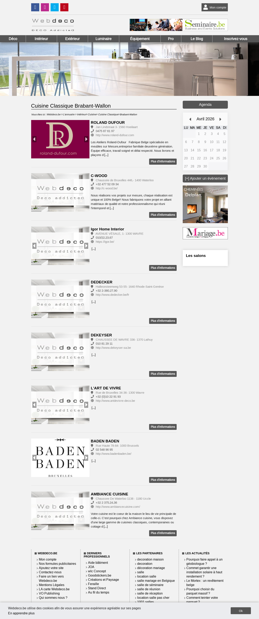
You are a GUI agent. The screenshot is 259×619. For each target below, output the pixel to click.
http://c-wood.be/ (107, 188)
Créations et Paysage (103, 580)
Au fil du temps (98, 592)
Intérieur (41, 38)
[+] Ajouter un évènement (205, 178)
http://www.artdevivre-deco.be (115, 401)
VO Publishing (49, 593)
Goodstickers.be (99, 575)
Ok (241, 611)
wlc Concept (97, 571)
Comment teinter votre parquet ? (202, 600)
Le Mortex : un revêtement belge (204, 583)
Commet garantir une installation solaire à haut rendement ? (204, 572)
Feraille (93, 584)
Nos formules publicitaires (57, 564)
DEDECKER (102, 282)
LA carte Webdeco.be (54, 589)
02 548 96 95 (104, 450)
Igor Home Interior (107, 229)
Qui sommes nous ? (53, 598)
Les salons (196, 255)
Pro (171, 38)
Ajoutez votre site (51, 568)
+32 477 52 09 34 (107, 184)
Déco (13, 38)
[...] (106, 155)
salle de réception (150, 593)
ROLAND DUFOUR (108, 122)
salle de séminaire (150, 585)
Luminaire (103, 38)
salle (140, 572)
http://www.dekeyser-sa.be (113, 348)
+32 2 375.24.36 (106, 503)
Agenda (205, 105)
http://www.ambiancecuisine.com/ (118, 507)
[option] (60, 139)
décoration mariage (151, 568)
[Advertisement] (205, 336)
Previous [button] (34, 139)
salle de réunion (148, 589)
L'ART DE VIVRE (106, 388)
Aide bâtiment (98, 563)
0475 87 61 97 (105, 131)
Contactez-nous (50, 572)
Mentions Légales (51, 585)
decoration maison (150, 559)
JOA (91, 567)
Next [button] (86, 139)
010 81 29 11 (104, 344)
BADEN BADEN (105, 441)
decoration (144, 564)
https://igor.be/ (105, 242)
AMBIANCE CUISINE (109, 494)
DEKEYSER (101, 335)
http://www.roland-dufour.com (115, 135)
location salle (146, 576)
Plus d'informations (163, 161)
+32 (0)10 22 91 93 (108, 397)
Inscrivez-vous (235, 38)
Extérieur (72, 38)
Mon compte (214, 7)
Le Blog (197, 38)
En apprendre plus (21, 613)
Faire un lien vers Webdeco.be (51, 578)
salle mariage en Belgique (156, 581)
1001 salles (145, 602)
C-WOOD (99, 176)
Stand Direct (97, 588)
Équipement (140, 38)
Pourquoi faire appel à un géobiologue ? (204, 561)
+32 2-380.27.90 (106, 291)
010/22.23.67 (104, 238)
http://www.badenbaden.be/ (113, 454)
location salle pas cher (153, 598)
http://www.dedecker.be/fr (112, 295)
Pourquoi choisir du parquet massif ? (200, 591)
